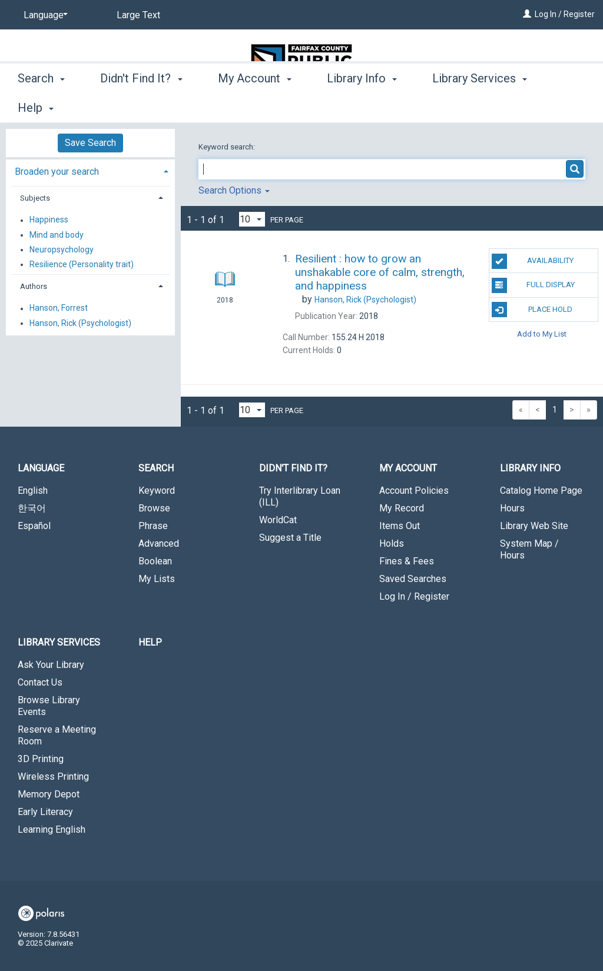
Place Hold (532, 309)
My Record (401, 508)
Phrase (153, 525)
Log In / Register (565, 14)
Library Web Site (534, 525)
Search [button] (41, 106)
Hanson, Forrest (58, 308)
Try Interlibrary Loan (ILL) (299, 496)
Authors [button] (33, 286)
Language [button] (41, 468)
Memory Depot (48, 794)
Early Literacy (45, 811)
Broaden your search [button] (57, 171)
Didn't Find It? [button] (141, 106)
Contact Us (40, 682)
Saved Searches (412, 578)
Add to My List (541, 334)
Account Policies (414, 490)
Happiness (48, 220)
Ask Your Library (51, 664)
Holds (391, 543)
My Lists (156, 578)
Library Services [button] (59, 642)
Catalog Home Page (541, 490)
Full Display (533, 285)
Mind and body (56, 235)
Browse (154, 508)
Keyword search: (227, 146)
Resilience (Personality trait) (81, 264)
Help (150, 642)
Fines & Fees (406, 561)
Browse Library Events (49, 705)
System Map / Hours (529, 549)
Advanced (158, 543)
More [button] (455, 108)
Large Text (138, 15)
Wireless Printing (53, 776)
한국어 (32, 508)
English (33, 490)
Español (34, 525)
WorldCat (278, 520)
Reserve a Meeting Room (57, 735)
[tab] (90, 170)
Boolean (155, 561)
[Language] (43, 15)
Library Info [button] (362, 106)
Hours (512, 508)
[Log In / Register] (527, 14)
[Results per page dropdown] (252, 219)
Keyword (156, 490)
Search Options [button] (234, 190)
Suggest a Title (290, 537)
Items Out (399, 525)
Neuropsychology (61, 249)
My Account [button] (254, 106)
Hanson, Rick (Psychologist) (80, 323)
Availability (533, 261)
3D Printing (41, 758)
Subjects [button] (35, 198)
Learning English (51, 829)
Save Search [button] (90, 142)
